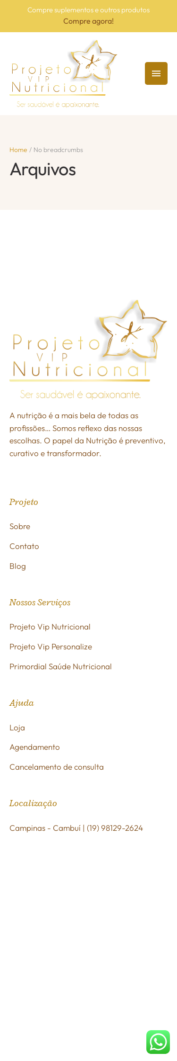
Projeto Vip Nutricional (50, 626)
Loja (17, 727)
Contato (24, 546)
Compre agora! (88, 21)
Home (18, 149)
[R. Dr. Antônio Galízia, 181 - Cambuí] (88, 915)
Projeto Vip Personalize (50, 646)
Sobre (19, 526)
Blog (17, 566)
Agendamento (34, 747)
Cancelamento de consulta (56, 767)
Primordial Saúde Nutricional (60, 666)
